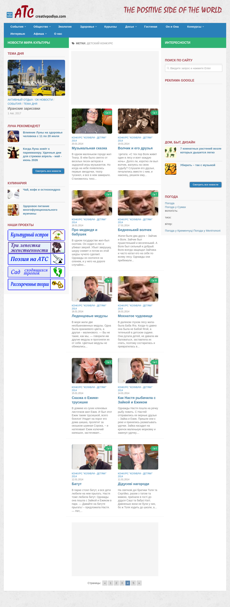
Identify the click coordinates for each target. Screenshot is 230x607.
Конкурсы (170, 27)
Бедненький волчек (134, 234)
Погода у (175, 211)
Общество (37, 27)
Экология (59, 27)
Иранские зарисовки (24, 113)
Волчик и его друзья (135, 153)
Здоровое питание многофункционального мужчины (40, 214)
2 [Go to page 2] (116, 587)
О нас (13, 37)
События (15, 27)
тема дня (30, 108)
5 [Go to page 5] (133, 587)
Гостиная (133, 27)
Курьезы (99, 27)
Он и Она (151, 27)
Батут (77, 489)
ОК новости (44, 104)
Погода (169, 208)
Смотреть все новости (48, 175)
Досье (114, 27)
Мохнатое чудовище (135, 321)
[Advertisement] (115, 82)
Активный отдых (20, 104)
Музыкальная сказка (89, 153)
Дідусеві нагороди (133, 489)
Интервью (192, 27)
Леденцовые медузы (90, 321)
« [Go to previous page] (105, 587)
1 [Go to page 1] (110, 587)
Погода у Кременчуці (179, 235)
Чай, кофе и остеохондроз (41, 194)
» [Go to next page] (139, 587)
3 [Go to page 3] (122, 587)
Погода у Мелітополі (206, 235)
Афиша (210, 27)
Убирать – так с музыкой (197, 169)
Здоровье (78, 27)
